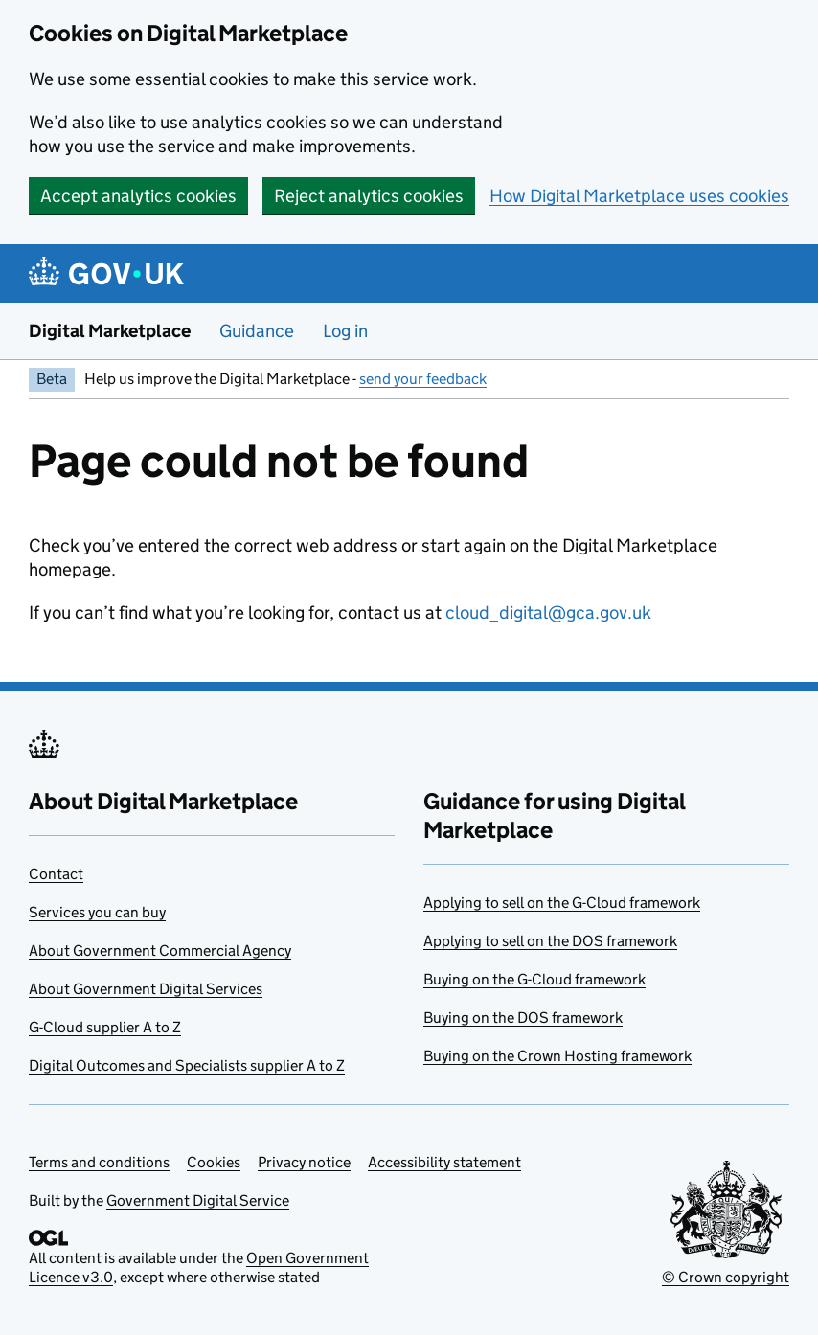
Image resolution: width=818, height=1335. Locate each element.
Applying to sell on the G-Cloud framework (561, 903)
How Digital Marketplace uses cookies (639, 196)
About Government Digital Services (145, 989)
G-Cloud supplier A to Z (105, 1027)
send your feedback (423, 379)
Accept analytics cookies (138, 196)
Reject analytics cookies (369, 196)
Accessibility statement (444, 1162)
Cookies (213, 1162)
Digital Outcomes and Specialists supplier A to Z (187, 1065)
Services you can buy (97, 912)
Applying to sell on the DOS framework (550, 941)
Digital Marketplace (110, 331)
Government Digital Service (197, 1200)
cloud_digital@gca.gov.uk (548, 612)
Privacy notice (304, 1162)
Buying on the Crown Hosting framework (557, 1056)
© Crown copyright (725, 1277)
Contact (56, 874)
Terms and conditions (99, 1162)
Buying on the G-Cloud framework (534, 979)
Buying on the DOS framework (523, 1017)
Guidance (256, 331)
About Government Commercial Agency (160, 950)
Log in (345, 331)
